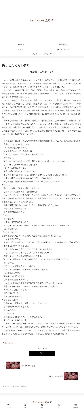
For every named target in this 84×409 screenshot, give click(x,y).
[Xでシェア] (42, 353)
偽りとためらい (8, 343)
